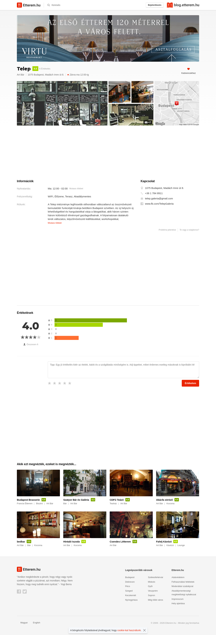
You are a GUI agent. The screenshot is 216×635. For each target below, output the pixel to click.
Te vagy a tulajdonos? (189, 230)
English (34, 622)
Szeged (129, 590)
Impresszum (178, 599)
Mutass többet (76, 188)
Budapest (129, 577)
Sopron (151, 595)
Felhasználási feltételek (183, 582)
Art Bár (20, 74)
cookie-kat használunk (129, 630)
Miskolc (151, 582)
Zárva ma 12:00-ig (78, 74)
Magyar (22, 622)
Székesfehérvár (155, 577)
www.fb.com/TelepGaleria (159, 203)
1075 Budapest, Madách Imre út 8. (164, 188)
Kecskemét (130, 595)
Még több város (155, 600)
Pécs (127, 586)
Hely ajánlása (178, 603)
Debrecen (130, 582)
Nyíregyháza (131, 600)
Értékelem (190, 383)
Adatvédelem (178, 577)
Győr (150, 586)
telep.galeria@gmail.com (159, 198)
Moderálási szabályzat (182, 586)
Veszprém (153, 590)
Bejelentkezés (154, 5)
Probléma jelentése (167, 230)
